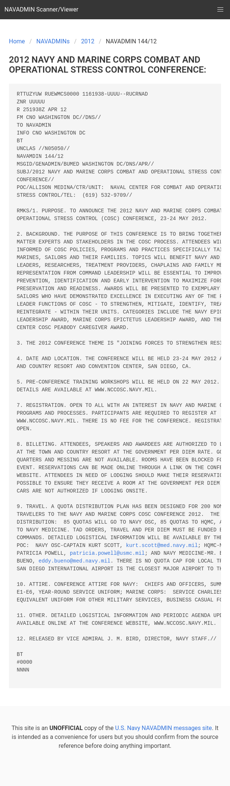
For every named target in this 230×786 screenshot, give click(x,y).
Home (17, 41)
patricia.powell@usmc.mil (107, 553)
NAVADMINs (53, 41)
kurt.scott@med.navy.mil (162, 545)
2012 (87, 41)
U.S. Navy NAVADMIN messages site (163, 728)
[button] (220, 9)
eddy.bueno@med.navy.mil (74, 561)
